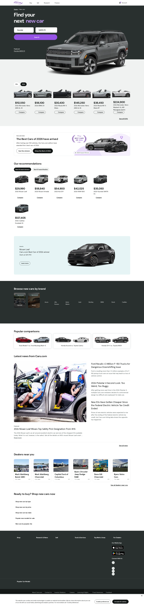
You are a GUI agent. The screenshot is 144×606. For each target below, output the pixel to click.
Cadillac (124, 302)
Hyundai (19, 305)
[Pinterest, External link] (113, 574)
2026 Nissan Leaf (21, 191)
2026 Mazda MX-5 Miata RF (100, 107)
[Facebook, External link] (113, 565)
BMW (102, 302)
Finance (57, 3)
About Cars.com (37, 592)
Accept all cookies (120, 602)
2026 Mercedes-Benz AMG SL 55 (81, 107)
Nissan (34, 305)
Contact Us (48, 592)
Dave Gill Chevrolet (98, 475)
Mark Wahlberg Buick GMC (22, 475)
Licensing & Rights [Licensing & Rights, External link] (83, 592)
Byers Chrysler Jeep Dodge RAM (81, 474)
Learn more (25, 263)
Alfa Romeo (56, 303)
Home (16, 9)
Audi (80, 302)
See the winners (24, 151)
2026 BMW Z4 (39, 106)
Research (47, 3)
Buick (113, 302)
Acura (46, 302)
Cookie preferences (102, 602)
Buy (31, 3)
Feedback (109, 592)
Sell (38, 3)
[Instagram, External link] (113, 571)
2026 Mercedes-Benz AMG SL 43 (22, 107)
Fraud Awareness (98, 592)
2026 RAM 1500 (79, 191)
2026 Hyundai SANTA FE (101, 192)
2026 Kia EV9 (59, 191)
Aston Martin (67, 303)
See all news (124, 446)
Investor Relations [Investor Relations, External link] (60, 592)
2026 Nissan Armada (42, 191)
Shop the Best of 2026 (43, 151)
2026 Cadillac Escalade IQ (20, 222)
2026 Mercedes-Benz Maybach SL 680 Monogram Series (120, 107)
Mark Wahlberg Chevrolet (42, 475)
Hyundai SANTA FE (19, 51)
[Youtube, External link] (113, 568)
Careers (72, 592)
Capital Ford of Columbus (61, 475)
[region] (72, 600)
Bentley (91, 302)
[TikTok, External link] (113, 562)
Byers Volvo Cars (119, 475)
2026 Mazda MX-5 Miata (60, 107)
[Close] (142, 595)
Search (35, 37)
